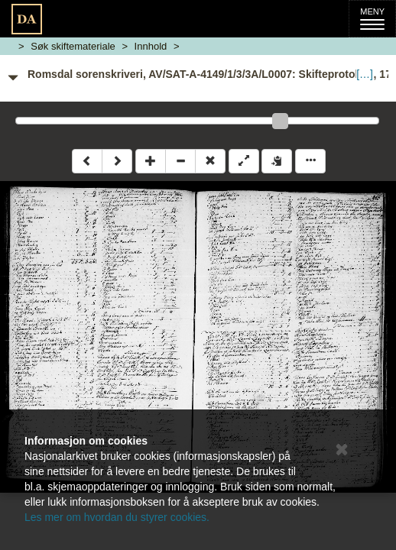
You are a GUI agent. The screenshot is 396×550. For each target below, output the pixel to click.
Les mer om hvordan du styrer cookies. (116, 517)
